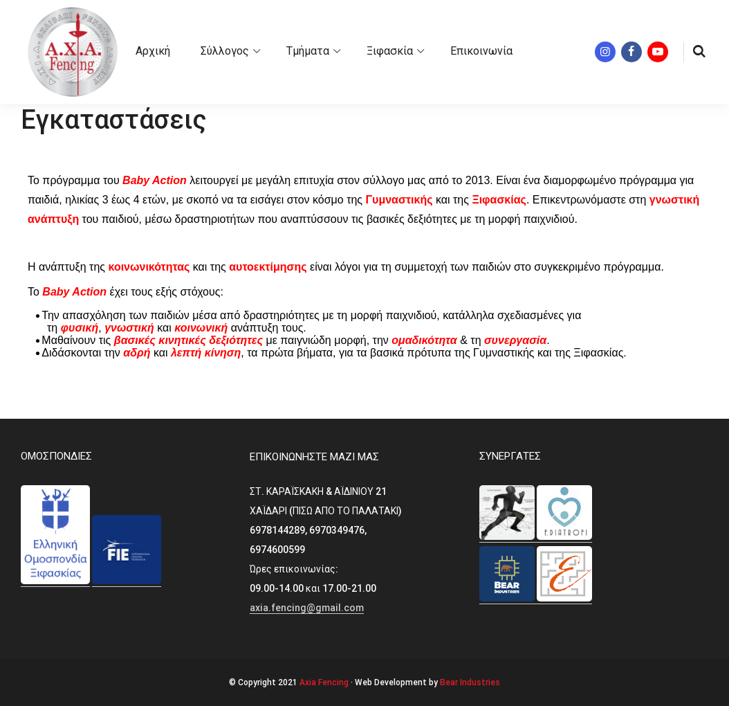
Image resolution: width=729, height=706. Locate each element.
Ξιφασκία (390, 50)
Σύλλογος (225, 50)
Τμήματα (307, 50)
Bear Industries (470, 682)
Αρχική (153, 50)
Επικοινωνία (481, 50)
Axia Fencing (324, 682)
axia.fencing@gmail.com (307, 607)
